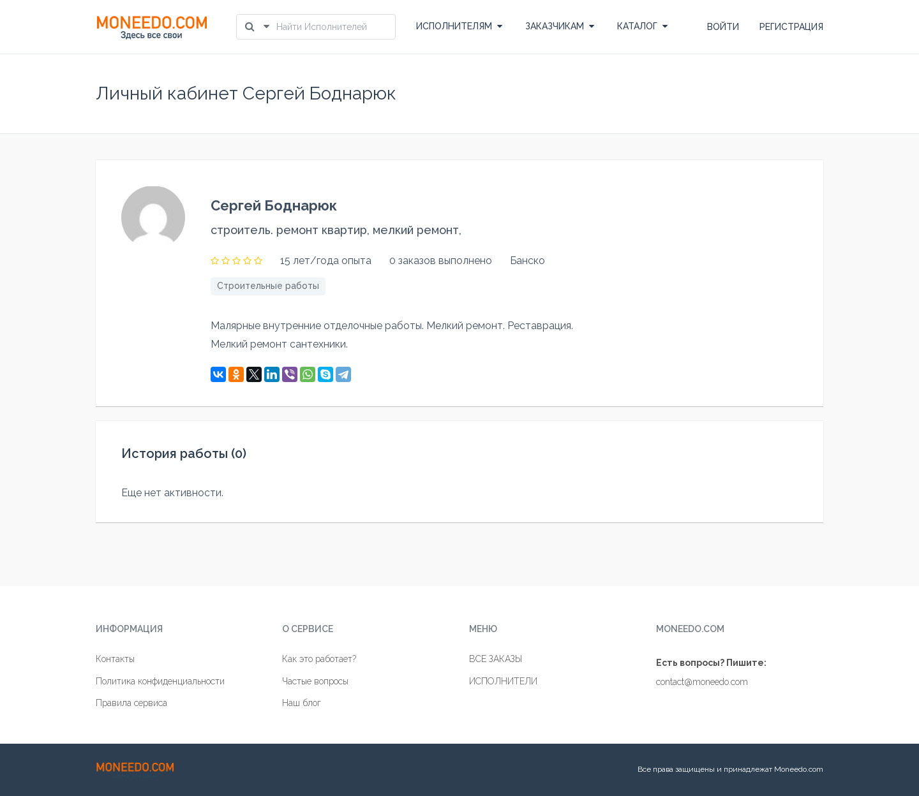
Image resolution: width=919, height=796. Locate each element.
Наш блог (301, 703)
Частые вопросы (315, 681)
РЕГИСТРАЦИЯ (791, 26)
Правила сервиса (131, 703)
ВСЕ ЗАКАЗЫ (495, 659)
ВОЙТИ (723, 26)
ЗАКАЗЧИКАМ (559, 26)
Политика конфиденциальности (160, 681)
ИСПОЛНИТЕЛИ (503, 681)
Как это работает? (319, 659)
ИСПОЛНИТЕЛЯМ (459, 26)
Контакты (115, 659)
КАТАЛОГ (642, 26)
